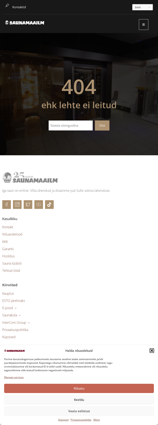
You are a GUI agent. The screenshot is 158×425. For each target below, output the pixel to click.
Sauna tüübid (12, 263)
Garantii (8, 249)
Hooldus (8, 256)
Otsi (102, 125)
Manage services (14, 377)
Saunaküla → (11, 315)
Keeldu (79, 400)
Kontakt (7, 227)
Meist (96, 419)
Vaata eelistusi (79, 411)
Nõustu (79, 388)
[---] (142, 7)
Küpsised (63, 419)
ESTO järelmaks (13, 300)
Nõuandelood (12, 234)
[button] (152, 350)
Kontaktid (19, 7)
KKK (5, 241)
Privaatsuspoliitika (81, 419)
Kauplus (8, 293)
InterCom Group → (16, 322)
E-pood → (9, 308)
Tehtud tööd (11, 270)
